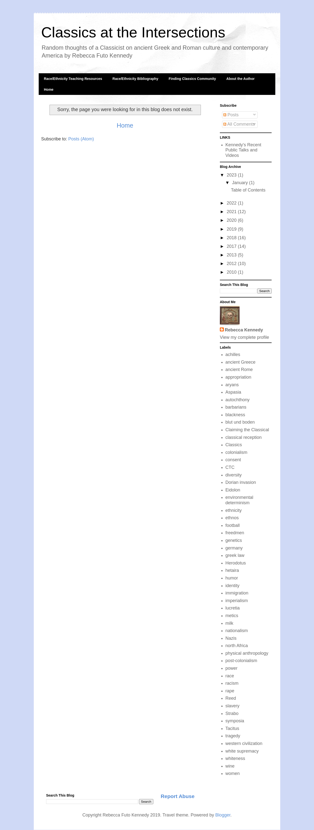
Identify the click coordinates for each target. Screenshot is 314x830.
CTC (230, 467)
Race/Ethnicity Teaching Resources (73, 79)
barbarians (236, 407)
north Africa (237, 645)
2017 (232, 246)
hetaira (232, 570)
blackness (235, 414)
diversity (234, 475)
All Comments (239, 124)
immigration (237, 593)
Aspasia (233, 392)
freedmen (235, 532)
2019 (232, 229)
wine (230, 766)
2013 (232, 254)
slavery (233, 705)
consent (233, 459)
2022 (232, 203)
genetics (234, 540)
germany (234, 548)
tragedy (233, 735)
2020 (232, 220)
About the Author (240, 79)
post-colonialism (241, 660)
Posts (231, 114)
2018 (232, 237)
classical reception (244, 437)
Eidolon (233, 490)
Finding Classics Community (192, 79)
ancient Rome (239, 369)
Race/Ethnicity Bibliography (135, 79)
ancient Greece (241, 362)
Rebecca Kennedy (244, 329)
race (230, 675)
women (233, 773)
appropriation (238, 377)
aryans (232, 384)
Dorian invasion (241, 482)
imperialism (237, 600)
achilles (233, 354)
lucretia (233, 608)
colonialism (236, 452)
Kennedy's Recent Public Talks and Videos (244, 150)
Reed (231, 698)
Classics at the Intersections (133, 32)
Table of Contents (248, 190)
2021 (232, 211)
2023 (232, 175)
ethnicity (234, 510)
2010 (232, 272)
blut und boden (240, 422)
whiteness (235, 758)
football (233, 525)
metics (232, 615)
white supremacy (242, 751)
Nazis (231, 638)
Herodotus (236, 563)
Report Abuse (177, 796)
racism (232, 683)
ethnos (232, 517)
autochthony (238, 399)
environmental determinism (239, 500)
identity (233, 585)
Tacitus (232, 728)
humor (232, 578)
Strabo (232, 713)
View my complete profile (244, 337)
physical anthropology (247, 653)
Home (48, 89)
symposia (235, 720)
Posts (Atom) (81, 138)
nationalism (237, 630)
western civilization (244, 743)
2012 (232, 263)
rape (230, 690)
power (232, 668)
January (240, 182)
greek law (235, 555)
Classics (234, 444)
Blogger (222, 815)
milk (229, 623)
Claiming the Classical (247, 429)
